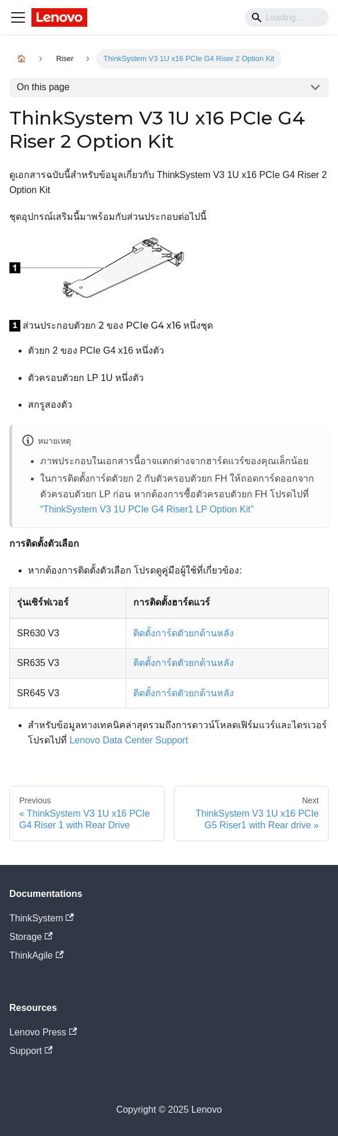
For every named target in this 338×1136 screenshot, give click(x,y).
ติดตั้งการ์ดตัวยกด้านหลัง (183, 633)
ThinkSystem (41, 918)
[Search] (287, 17)
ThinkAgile (36, 955)
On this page (43, 87)
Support (30, 1051)
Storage (30, 937)
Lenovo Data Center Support (128, 740)
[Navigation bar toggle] (18, 17)
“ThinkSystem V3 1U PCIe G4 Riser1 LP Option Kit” (147, 509)
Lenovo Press (43, 1032)
